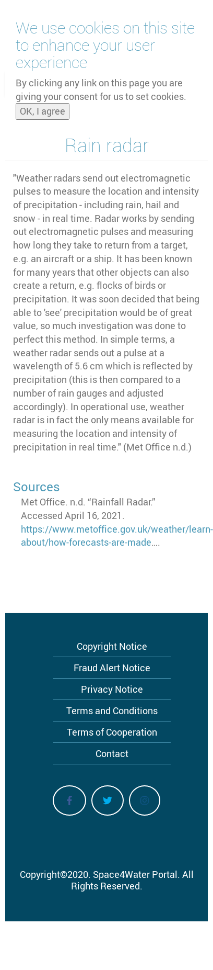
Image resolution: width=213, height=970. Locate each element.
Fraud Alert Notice (112, 667)
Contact (112, 753)
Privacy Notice (112, 689)
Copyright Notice (112, 646)
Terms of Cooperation (112, 732)
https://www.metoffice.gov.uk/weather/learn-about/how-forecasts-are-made (117, 536)
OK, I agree (42, 107)
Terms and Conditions (112, 710)
